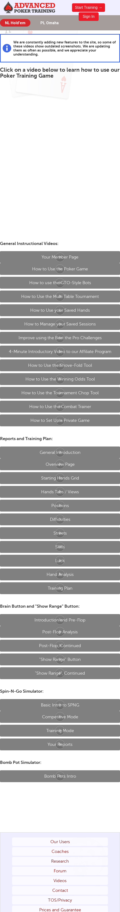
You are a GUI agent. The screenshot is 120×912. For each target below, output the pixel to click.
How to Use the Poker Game (60, 269)
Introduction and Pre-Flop (60, 620)
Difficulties (60, 519)
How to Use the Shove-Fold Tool (60, 365)
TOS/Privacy (60, 900)
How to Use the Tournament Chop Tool (60, 392)
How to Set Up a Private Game (60, 420)
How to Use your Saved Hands (60, 310)
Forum (60, 871)
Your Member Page (60, 257)
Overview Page (60, 464)
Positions (60, 505)
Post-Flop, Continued (60, 645)
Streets (60, 533)
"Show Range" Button (60, 659)
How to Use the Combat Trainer (60, 406)
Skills (60, 547)
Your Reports (60, 744)
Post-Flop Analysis (60, 632)
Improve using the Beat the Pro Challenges (60, 337)
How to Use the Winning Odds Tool (60, 379)
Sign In (89, 16)
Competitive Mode (60, 717)
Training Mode (60, 730)
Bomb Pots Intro (60, 776)
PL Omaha (49, 23)
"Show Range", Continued (60, 673)
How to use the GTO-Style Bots (60, 282)
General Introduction (60, 452)
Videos (60, 880)
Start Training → (88, 7)
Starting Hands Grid (60, 478)
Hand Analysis (60, 574)
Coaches (60, 851)
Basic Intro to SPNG (60, 705)
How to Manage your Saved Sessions (60, 324)
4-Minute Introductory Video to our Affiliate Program (60, 351)
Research (60, 861)
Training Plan (60, 588)
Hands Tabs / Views (60, 491)
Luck (60, 560)
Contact (60, 890)
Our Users (60, 841)
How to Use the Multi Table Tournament (60, 296)
